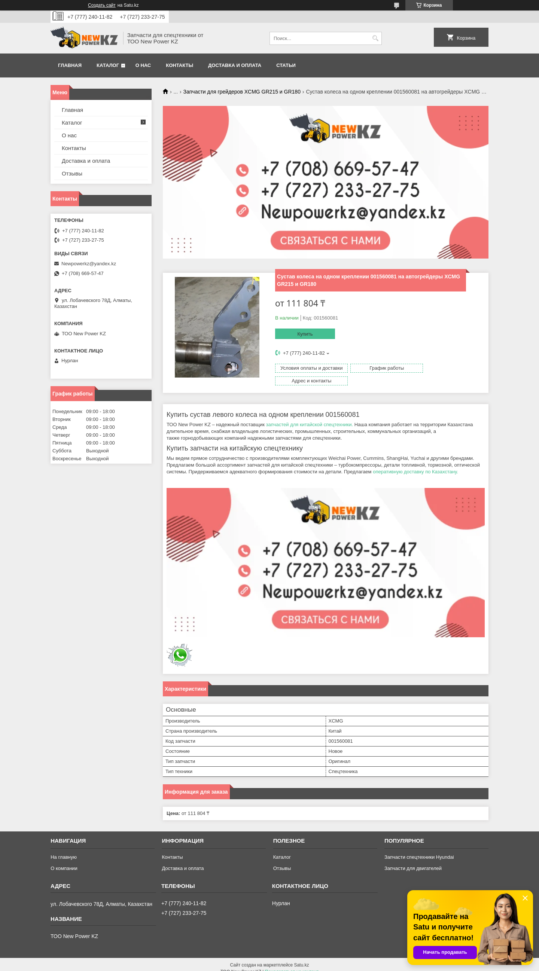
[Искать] (375, 38)
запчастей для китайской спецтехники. (309, 416)
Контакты (179, 65)
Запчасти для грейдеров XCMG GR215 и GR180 (242, 92)
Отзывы (72, 173)
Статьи (286, 65)
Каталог (108, 65)
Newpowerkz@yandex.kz (88, 263)
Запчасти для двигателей (413, 860)
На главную (64, 849)
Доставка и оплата (234, 65)
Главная (70, 65)
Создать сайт (102, 5)
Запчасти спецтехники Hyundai (419, 849)
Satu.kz (301, 957)
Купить (305, 334)
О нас (143, 65)
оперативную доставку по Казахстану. (416, 464)
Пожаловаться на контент (292, 964)
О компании (64, 860)
